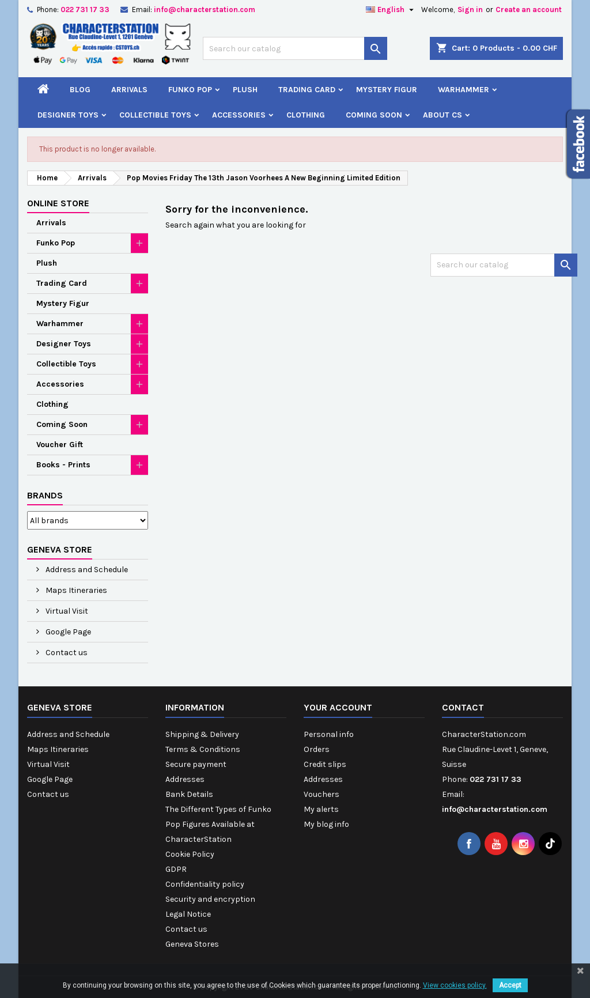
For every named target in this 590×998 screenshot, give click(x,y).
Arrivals (129, 89)
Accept (510, 985)
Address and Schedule (86, 569)
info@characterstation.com (204, 9)
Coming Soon (374, 115)
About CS (442, 115)
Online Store (58, 203)
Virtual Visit (66, 611)
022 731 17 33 (84, 9)
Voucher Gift (59, 444)
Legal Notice (188, 914)
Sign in (470, 9)
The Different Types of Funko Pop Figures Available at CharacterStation (218, 824)
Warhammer (463, 89)
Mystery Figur (386, 89)
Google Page (67, 632)
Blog (80, 89)
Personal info (329, 734)
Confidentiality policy (204, 884)
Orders (317, 749)
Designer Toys (68, 115)
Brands (45, 495)
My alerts (321, 809)
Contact (463, 707)
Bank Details (189, 794)
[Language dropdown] (391, 10)
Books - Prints (63, 465)
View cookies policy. (455, 985)
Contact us (66, 652)
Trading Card (306, 89)
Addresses (185, 779)
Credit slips (325, 764)
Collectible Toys (155, 115)
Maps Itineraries (75, 590)
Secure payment (195, 764)
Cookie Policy (189, 854)
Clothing (305, 115)
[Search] (295, 48)
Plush (245, 89)
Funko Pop (190, 89)
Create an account (529, 9)
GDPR (176, 869)
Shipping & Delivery (202, 734)
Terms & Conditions (202, 749)
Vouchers (321, 794)
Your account (338, 707)
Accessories (239, 115)
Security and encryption (210, 899)
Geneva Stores (192, 944)
